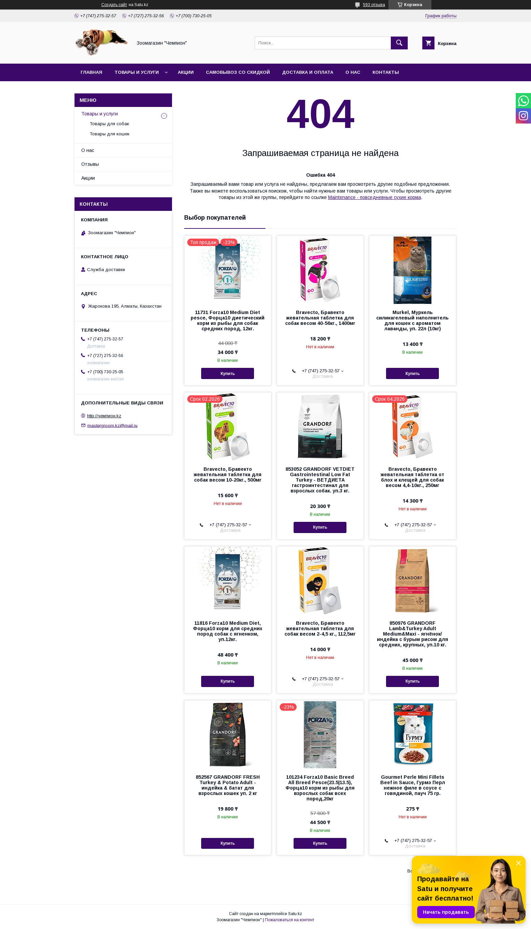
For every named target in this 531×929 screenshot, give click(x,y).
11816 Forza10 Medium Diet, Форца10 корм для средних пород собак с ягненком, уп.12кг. (227, 631)
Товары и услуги (136, 72)
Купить (227, 373)
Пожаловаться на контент (289, 919)
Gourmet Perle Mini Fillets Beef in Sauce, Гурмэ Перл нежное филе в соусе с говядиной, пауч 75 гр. (412, 785)
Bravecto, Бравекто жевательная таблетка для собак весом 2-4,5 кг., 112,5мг (320, 628)
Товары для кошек (109, 133)
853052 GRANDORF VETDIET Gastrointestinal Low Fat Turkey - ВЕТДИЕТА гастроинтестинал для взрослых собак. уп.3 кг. (320, 479)
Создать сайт (114, 4)
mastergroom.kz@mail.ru (112, 425)
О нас (352, 72)
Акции (186, 72)
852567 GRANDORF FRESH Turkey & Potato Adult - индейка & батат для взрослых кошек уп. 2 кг (228, 785)
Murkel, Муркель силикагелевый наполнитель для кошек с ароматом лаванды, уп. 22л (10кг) (412, 320)
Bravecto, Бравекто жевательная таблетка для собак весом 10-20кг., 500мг (227, 474)
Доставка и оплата (307, 72)
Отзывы (90, 164)
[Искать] (399, 43)
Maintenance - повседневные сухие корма (374, 197)
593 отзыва (374, 4)
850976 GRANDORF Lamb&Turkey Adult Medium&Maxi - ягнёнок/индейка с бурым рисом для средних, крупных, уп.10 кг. (412, 633)
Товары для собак (109, 123)
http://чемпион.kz (104, 415)
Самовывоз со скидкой (238, 72)
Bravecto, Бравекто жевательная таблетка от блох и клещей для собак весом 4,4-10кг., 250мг (412, 477)
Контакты (386, 72)
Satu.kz (295, 913)
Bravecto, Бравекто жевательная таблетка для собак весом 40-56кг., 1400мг (320, 318)
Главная (91, 72)
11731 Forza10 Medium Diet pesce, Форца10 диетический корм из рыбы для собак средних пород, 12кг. (227, 320)
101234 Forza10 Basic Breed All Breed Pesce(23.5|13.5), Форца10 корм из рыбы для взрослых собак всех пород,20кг (320, 787)
